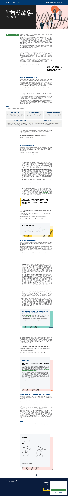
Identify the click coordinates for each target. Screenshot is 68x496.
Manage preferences (58, 492)
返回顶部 (12, 48)
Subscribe (48, 489)
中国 (19, 2)
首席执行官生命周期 (46, 192)
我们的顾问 (51, 2)
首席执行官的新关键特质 (12, 44)
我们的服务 (47, 2)
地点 (61, 2)
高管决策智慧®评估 (28, 315)
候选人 (55, 2)
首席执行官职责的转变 (11, 42)
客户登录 (58, 2)
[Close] (66, 483)
